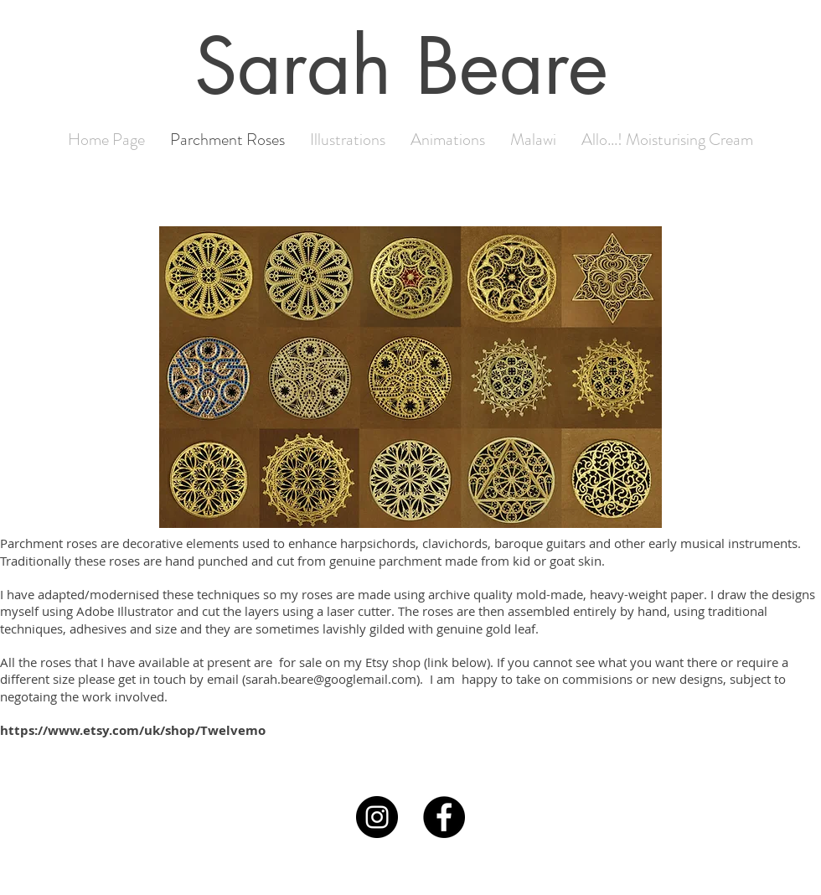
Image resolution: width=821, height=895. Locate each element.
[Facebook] (444, 817)
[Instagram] (377, 817)
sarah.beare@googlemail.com (330, 678)
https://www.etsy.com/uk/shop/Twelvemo (133, 730)
